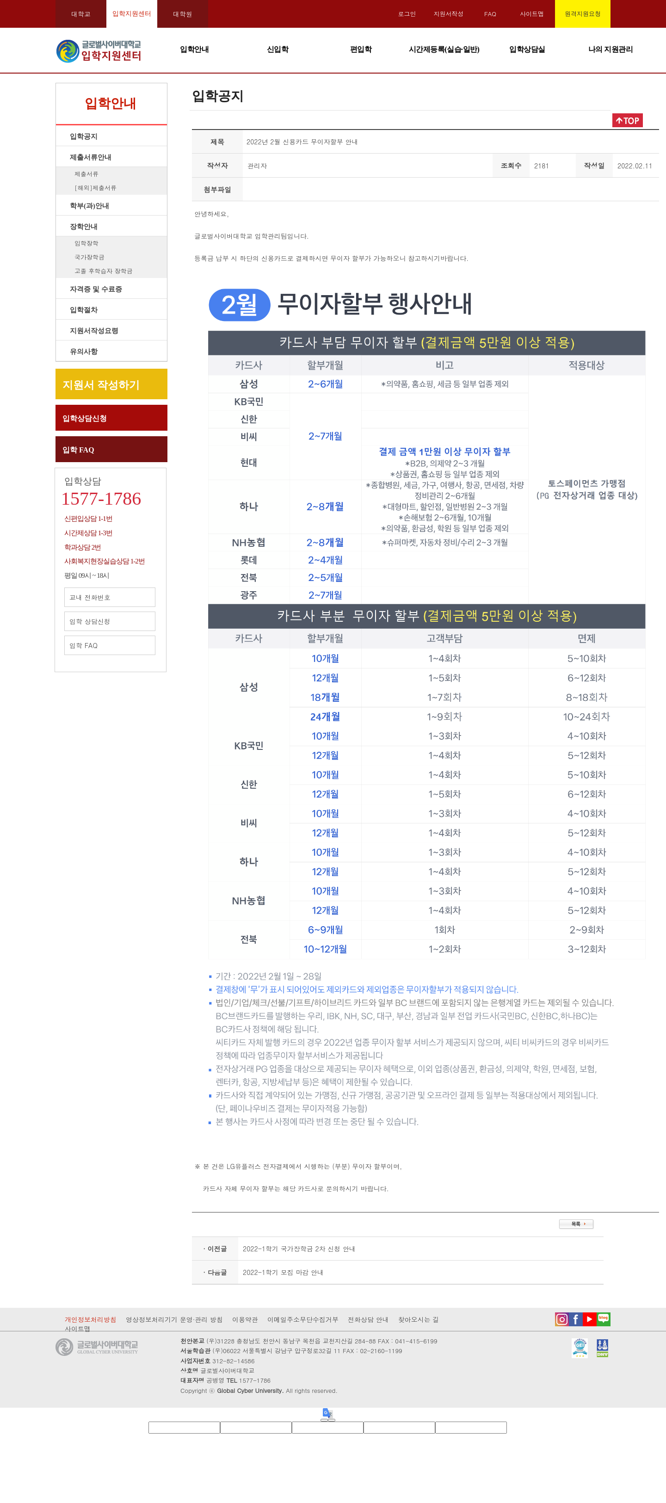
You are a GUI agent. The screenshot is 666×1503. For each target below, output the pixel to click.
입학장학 (86, 243)
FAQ (490, 13)
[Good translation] (324, 1420)
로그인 (407, 13)
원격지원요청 (583, 13)
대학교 (81, 14)
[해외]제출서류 (95, 187)
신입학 (278, 49)
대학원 (182, 14)
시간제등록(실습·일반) (444, 49)
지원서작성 (449, 13)
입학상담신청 (84, 418)
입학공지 (84, 136)
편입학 (361, 49)
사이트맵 (532, 13)
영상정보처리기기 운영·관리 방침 (174, 1319)
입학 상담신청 (109, 621)
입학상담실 (527, 49)
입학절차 (84, 310)
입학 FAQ (78, 450)
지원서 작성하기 (101, 385)
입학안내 (194, 49)
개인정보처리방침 (91, 1319)
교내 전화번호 (109, 597)
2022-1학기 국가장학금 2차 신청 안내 (299, 1248)
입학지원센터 (131, 13)
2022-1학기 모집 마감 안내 (283, 1272)
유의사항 (84, 351)
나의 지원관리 (610, 49)
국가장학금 (89, 257)
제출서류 (86, 173)
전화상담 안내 (368, 1319)
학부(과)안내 (89, 206)
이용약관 (245, 1319)
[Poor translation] (331, 1420)
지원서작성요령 (94, 330)
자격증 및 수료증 (96, 289)
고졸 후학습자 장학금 (103, 270)
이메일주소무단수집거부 (303, 1319)
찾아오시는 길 (418, 1319)
